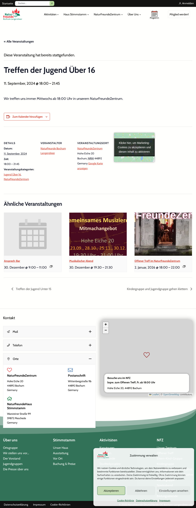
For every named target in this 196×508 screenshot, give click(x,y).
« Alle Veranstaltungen (19, 41)
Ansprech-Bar (12, 261)
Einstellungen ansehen (173, 490)
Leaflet (154, 394)
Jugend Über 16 (12, 174)
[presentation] (32, 234)
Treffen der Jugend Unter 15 (33, 289)
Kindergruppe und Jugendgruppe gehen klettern (158, 289)
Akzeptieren (111, 490)
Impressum (164, 500)
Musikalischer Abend (81, 261)
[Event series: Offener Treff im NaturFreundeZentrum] (184, 266)
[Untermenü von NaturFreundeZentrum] (122, 14)
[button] (49, 331)
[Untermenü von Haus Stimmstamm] (88, 14)
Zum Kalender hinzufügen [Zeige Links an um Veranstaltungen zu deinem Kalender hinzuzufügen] (27, 116)
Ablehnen (141, 490)
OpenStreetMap (171, 394)
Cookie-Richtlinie (125, 500)
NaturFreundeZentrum (16, 179)
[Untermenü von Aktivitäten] (58, 14)
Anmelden (188, 3)
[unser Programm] (154, 14)
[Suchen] (52, 3)
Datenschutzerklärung (146, 500)
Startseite (7, 3)
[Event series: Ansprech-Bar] (51, 266)
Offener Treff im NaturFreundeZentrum (157, 261)
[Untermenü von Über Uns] (140, 14)
